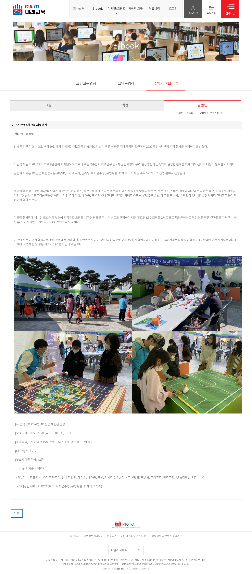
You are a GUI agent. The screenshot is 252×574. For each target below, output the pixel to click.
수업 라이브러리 (166, 84)
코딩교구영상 (86, 84)
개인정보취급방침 (93, 536)
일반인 (202, 105)
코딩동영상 (126, 84)
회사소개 (78, 8)
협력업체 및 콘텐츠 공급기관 (167, 536)
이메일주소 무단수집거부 (134, 536)
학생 (125, 105)
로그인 (173, 8)
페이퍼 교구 (135, 8)
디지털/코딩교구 (116, 11)
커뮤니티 (154, 8)
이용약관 (112, 536)
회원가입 (193, 13)
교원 (48, 105)
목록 (16, 513)
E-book (98, 8)
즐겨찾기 (211, 13)
